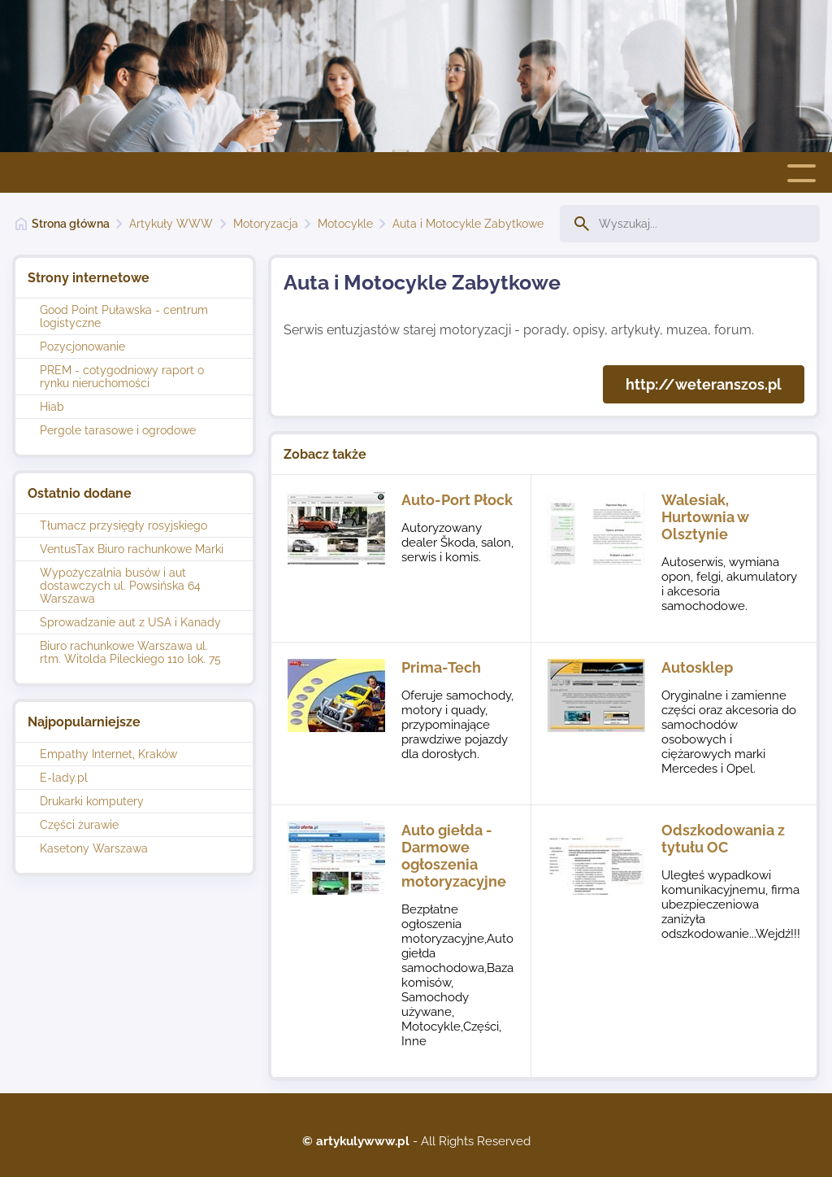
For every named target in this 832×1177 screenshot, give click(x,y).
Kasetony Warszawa (94, 848)
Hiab (52, 406)
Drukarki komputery (92, 801)
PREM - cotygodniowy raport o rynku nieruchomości (122, 377)
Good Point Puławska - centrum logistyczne (124, 316)
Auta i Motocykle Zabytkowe (468, 223)
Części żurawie (79, 824)
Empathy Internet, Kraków (108, 754)
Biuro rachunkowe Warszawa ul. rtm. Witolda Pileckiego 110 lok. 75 (130, 652)
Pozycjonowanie (82, 346)
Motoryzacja (265, 223)
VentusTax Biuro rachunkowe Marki (131, 549)
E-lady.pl (64, 777)
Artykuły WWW (171, 223)
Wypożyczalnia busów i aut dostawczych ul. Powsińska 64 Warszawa (120, 585)
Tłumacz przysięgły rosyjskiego (123, 525)
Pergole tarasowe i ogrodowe (118, 430)
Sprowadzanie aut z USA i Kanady (130, 622)
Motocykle (345, 223)
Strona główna (71, 223)
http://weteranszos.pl (704, 384)
